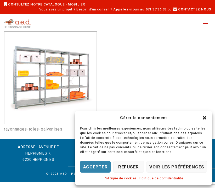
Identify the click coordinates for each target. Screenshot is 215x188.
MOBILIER (76, 4)
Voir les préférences (176, 166)
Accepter (95, 166)
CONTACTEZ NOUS (192, 9)
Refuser (128, 166)
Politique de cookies (120, 178)
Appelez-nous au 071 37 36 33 (140, 9)
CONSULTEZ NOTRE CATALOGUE (35, 4)
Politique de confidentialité (161, 178)
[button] (204, 117)
